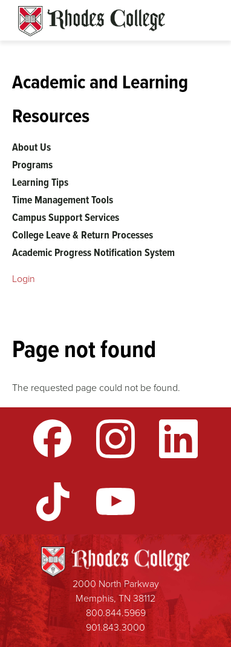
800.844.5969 (116, 613)
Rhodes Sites (91, 21)
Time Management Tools (62, 200)
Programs (32, 164)
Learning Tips (40, 182)
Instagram (115, 438)
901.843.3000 (115, 627)
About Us (31, 147)
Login (23, 279)
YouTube (115, 501)
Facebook (52, 438)
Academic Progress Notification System (93, 252)
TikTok (52, 501)
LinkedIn (178, 438)
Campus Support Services (65, 217)
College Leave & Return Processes (82, 235)
